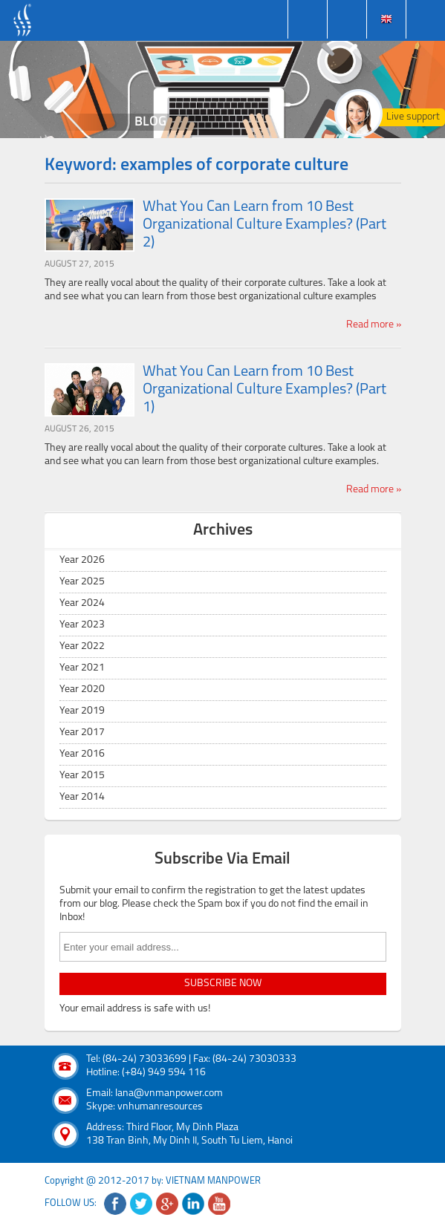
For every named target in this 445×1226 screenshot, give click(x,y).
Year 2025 (82, 581)
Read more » (373, 324)
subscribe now (223, 983)
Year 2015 (82, 775)
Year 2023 (82, 624)
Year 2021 (82, 668)
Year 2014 (82, 797)
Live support (413, 117)
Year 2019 (82, 711)
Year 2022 (82, 646)
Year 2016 (82, 754)
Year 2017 (82, 732)
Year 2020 (82, 689)
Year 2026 (82, 560)
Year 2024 (82, 603)
